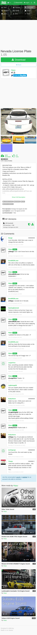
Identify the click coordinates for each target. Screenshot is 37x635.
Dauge (10, 238)
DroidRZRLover (13, 260)
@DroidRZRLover (14, 274)
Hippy (13, 70)
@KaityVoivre (12, 427)
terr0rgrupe (12, 450)
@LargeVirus (12, 378)
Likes (17, 156)
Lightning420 (12, 385)
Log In (18, 477)
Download (18, 59)
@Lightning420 (13, 412)
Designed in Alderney (7, 628)
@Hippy (10, 301)
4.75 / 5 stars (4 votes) (6, 160)
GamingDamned (13, 308)
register (24, 477)
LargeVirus (11, 362)
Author (14, 249)
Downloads (8, 156)
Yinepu (10, 461)
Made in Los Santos (7, 630)
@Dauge (11, 251)
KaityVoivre (12, 398)
